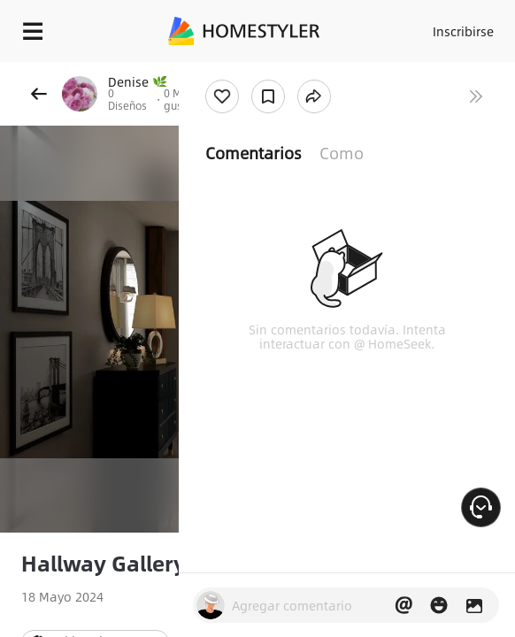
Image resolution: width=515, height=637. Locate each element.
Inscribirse (463, 31)
